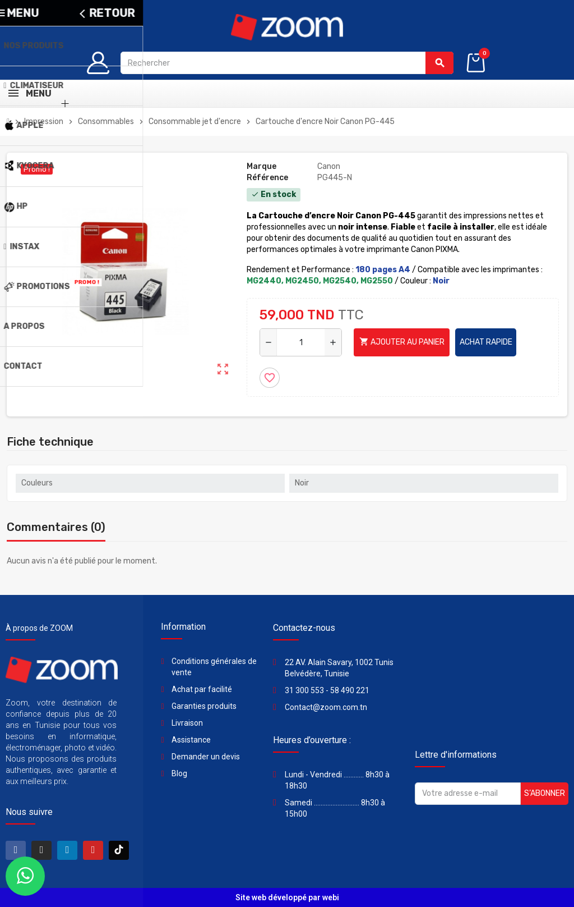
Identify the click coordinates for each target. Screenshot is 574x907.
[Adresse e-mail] (468, 793)
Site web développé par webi (287, 897)
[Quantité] (301, 342)
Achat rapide (486, 342)
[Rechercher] (287, 63)
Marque (261, 166)
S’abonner (544, 793)
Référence (267, 177)
